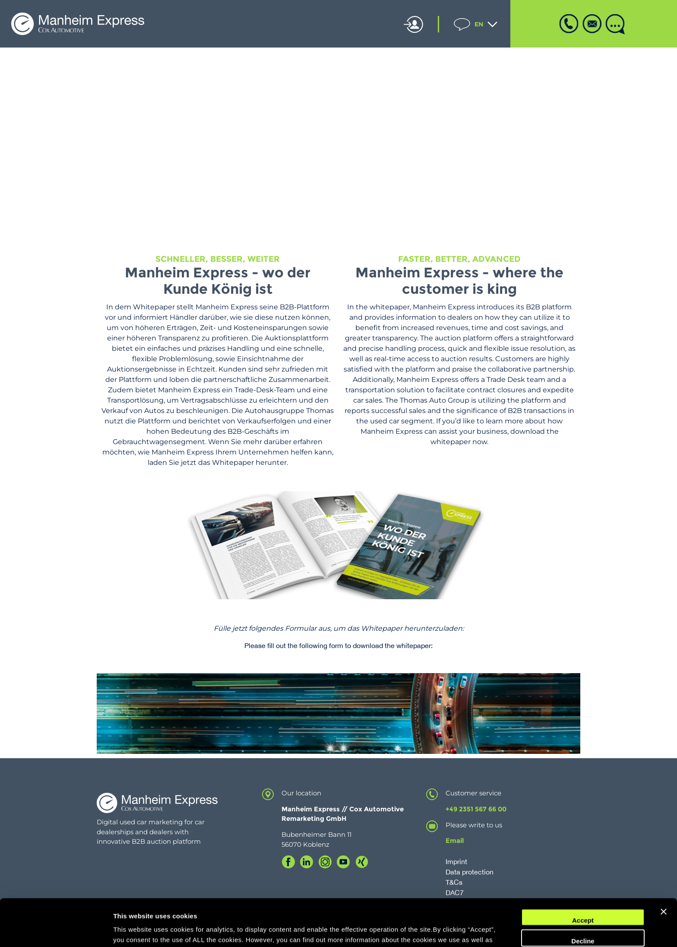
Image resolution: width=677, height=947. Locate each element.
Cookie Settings (138, 930)
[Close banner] (664, 873)
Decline (582, 896)
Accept (583, 876)
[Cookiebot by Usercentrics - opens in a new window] (56, 930)
